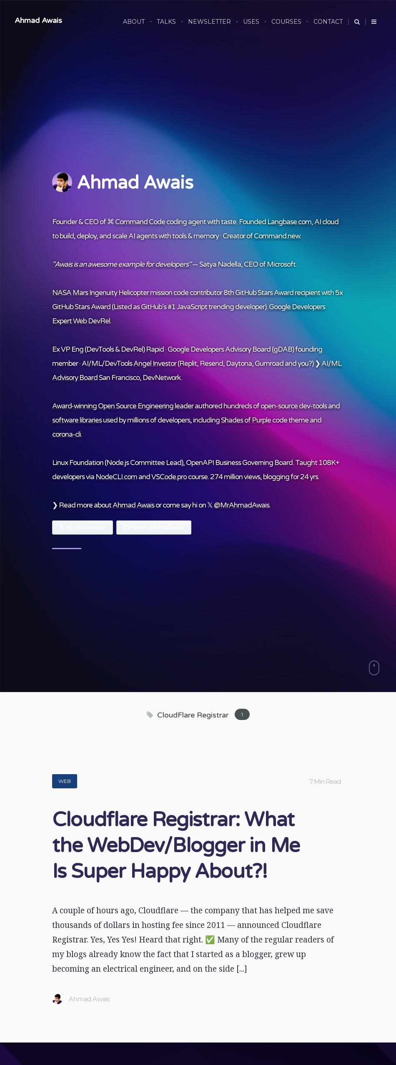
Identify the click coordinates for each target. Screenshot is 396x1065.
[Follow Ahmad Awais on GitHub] (153, 527)
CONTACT (328, 21)
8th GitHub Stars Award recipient (271, 292)
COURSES (286, 21)
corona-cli (66, 434)
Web (64, 781)
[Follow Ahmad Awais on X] (82, 527)
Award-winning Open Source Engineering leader (122, 406)
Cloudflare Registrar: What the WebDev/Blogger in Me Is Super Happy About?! (176, 846)
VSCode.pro (169, 476)
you (303, 363)
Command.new (277, 236)
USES (251, 21)
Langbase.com (289, 222)
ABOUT (134, 21)
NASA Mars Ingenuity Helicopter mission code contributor (137, 292)
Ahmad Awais (38, 20)
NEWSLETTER (209, 21)
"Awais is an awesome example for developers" (121, 264)
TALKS (166, 21)
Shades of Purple (246, 420)
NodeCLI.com (116, 476)
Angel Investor (154, 363)
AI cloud (326, 222)
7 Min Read (325, 781)
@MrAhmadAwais (241, 505)
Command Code (140, 222)
